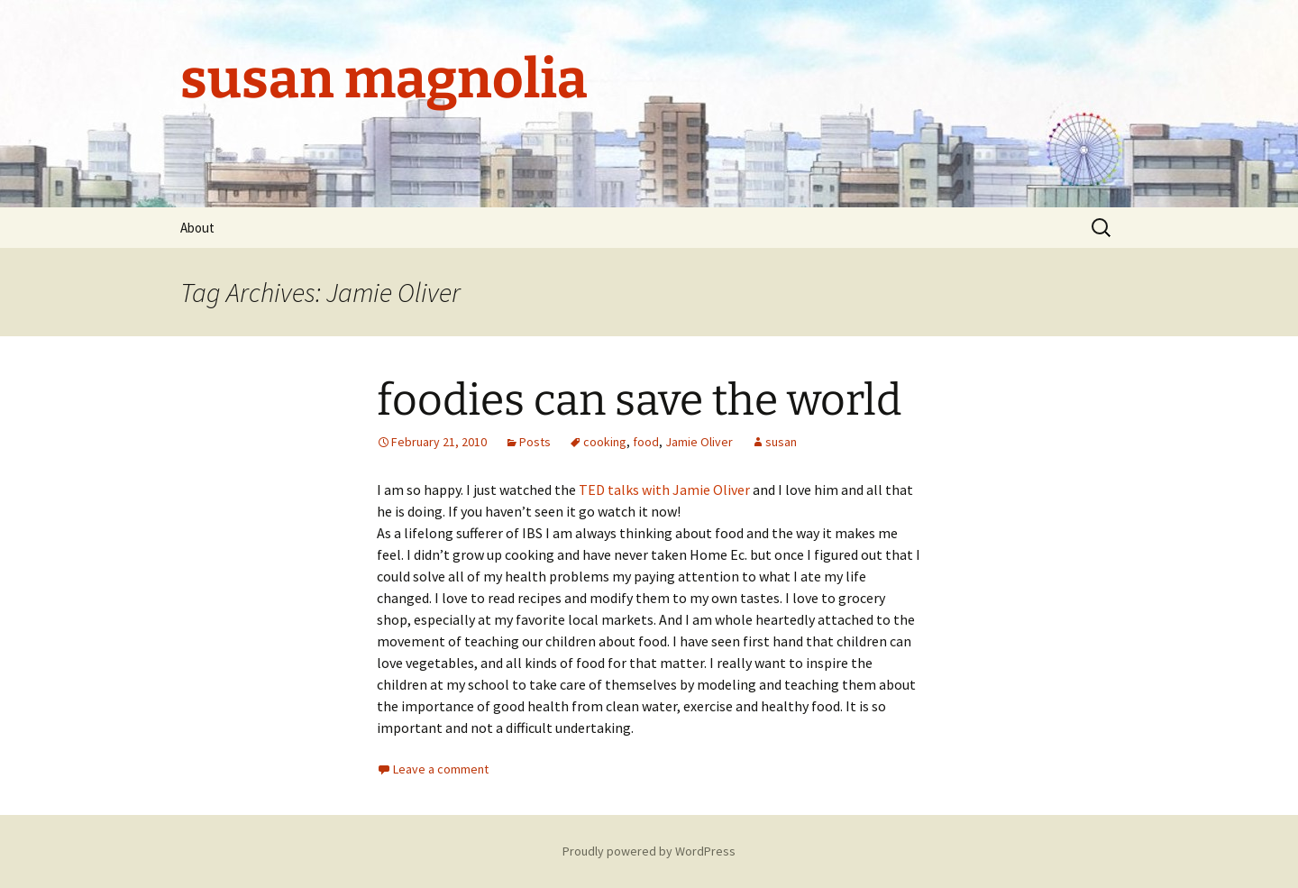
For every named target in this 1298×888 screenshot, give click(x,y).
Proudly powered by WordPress (649, 851)
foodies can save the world (639, 400)
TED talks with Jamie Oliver (664, 490)
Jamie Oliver (699, 442)
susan (781, 442)
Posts (535, 442)
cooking (604, 442)
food (646, 442)
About (197, 227)
